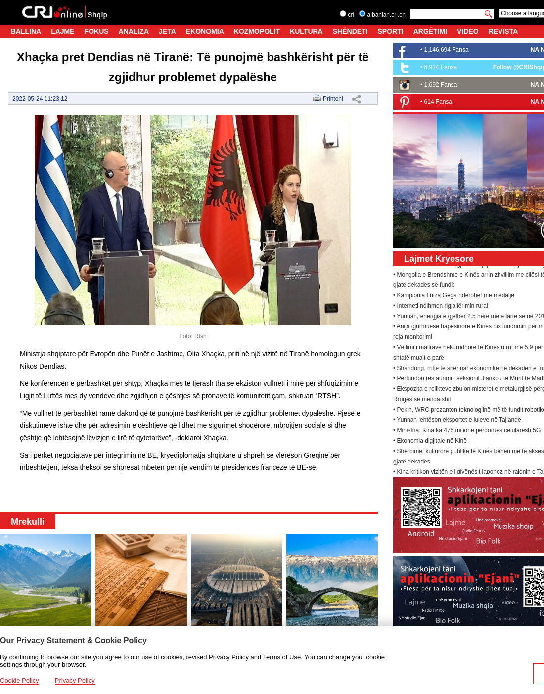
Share (356, 99)
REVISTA (503, 31)
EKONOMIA (205, 31)
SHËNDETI (350, 31)
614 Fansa (438, 101)
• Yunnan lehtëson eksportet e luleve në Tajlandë (457, 420)
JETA (167, 31)
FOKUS (97, 31)
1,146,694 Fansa (446, 49)
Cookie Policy (19, 680)
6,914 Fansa (440, 67)
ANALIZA (134, 31)
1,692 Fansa (440, 84)
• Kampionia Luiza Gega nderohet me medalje (453, 296)
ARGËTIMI (430, 31)
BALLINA (26, 31)
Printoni (333, 98)
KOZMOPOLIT (257, 31)
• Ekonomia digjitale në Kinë (430, 441)
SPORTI (391, 31)
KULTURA (306, 31)
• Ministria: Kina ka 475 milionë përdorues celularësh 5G (467, 431)
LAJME (62, 31)
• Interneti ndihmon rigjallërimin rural (440, 306)
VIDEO (468, 31)
